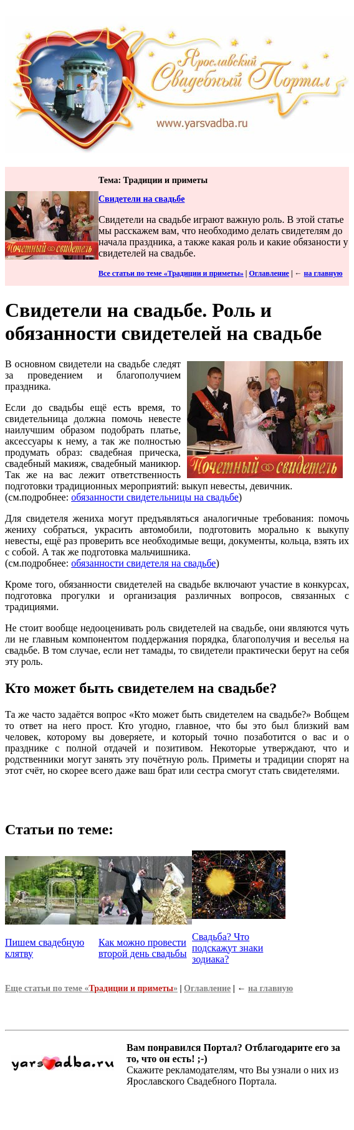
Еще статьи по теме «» (91, 988)
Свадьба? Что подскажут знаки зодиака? (227, 947)
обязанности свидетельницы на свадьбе (155, 497)
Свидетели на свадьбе (141, 199)
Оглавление (269, 273)
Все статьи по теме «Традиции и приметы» (171, 273)
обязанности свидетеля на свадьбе (143, 563)
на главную (323, 273)
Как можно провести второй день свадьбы (142, 948)
